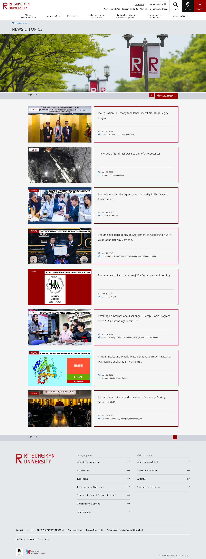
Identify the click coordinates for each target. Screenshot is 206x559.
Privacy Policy (43, 537)
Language (139, 4)
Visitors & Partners (158, 9)
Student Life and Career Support (126, 16)
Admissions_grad (138, 417)
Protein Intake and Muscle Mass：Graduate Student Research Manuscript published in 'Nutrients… (131, 360)
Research (72, 16)
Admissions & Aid (112, 9)
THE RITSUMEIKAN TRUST (49, 528)
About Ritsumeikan (28, 16)
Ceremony (132, 133)
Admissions (180, 16)
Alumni (143, 9)
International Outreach (97, 16)
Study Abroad (117, 336)
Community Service (155, 16)
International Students (152, 336)
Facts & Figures (93, 528)
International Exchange (133, 336)
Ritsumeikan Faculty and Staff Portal (123, 528)
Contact (19, 528)
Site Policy (21, 537)
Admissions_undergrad (120, 417)
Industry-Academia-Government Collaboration (121, 255)
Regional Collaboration (150, 255)
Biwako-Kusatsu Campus (120, 377)
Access (30, 528)
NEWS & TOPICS (22, 23)
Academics (53, 16)
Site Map (31, 537)
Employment (74, 528)
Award (114, 296)
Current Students (130, 9)
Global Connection (119, 133)
